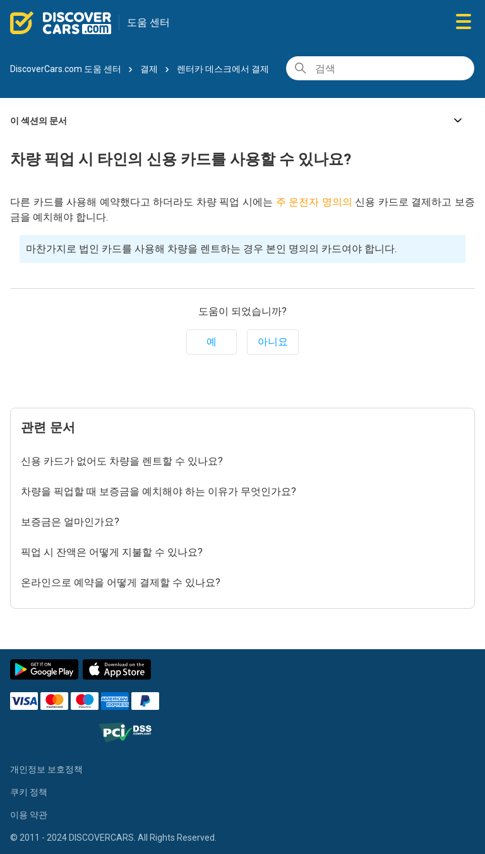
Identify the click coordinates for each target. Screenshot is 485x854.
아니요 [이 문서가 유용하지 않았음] (273, 342)
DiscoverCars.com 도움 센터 (65, 69)
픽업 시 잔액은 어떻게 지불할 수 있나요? (112, 552)
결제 (149, 69)
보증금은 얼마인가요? (70, 522)
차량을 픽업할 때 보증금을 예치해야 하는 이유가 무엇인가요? (158, 491)
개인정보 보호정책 (46, 769)
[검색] (380, 68)
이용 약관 (28, 815)
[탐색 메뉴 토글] (463, 22)
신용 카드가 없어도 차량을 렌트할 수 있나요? (122, 461)
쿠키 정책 (28, 792)
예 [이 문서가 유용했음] (212, 342)
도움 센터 (148, 22)
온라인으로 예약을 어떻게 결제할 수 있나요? (120, 582)
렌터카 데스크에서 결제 (223, 69)
